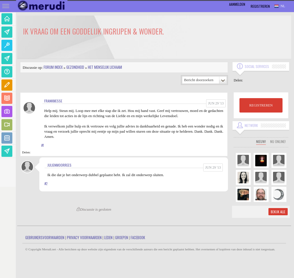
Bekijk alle (278, 212)
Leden (108, 237)
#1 (42, 145)
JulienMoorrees (59, 165)
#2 (46, 183)
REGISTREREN (260, 105)
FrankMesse (53, 100)
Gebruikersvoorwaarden (44, 237)
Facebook (138, 237)
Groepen (121, 237)
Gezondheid (75, 67)
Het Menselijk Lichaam (105, 67)
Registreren (260, 6)
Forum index (53, 67)
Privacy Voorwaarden (84, 237)
